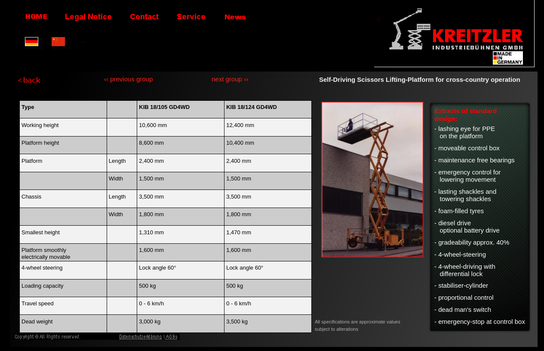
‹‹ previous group (128, 79)
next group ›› (230, 79)
